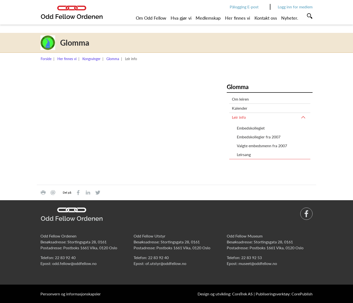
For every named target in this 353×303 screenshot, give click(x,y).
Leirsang (244, 154)
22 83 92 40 (65, 257)
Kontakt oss (265, 18)
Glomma (112, 59)
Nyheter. (289, 18)
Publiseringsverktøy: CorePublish (284, 293)
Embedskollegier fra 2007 (258, 136)
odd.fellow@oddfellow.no (74, 263)
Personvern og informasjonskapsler (70, 293)
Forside (46, 59)
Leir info (239, 117)
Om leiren (240, 99)
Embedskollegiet (251, 128)
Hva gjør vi (181, 18)
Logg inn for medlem (295, 6)
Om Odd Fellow (151, 18)
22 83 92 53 (251, 257)
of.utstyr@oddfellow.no (165, 263)
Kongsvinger (91, 59)
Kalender (239, 108)
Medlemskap (208, 18)
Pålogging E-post (244, 6)
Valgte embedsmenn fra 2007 (262, 145)
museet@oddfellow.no (258, 263)
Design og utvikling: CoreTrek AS (225, 293)
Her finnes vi (237, 18)
